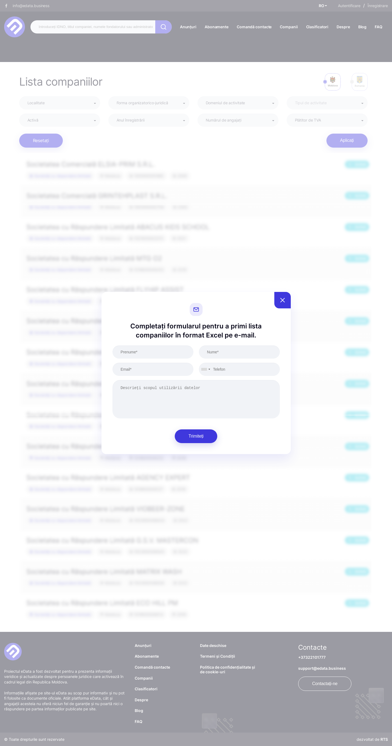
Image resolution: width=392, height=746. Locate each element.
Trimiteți (196, 436)
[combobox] (205, 369)
